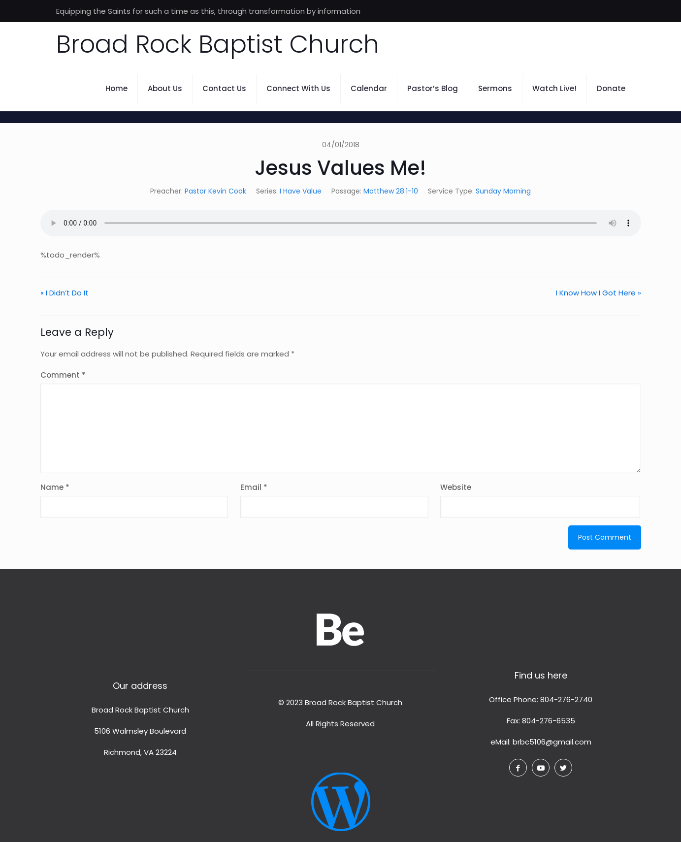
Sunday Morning (503, 191)
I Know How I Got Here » (598, 293)
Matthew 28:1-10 (390, 191)
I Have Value (301, 191)
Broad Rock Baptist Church (217, 44)
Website (455, 487)
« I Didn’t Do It (64, 293)
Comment (63, 375)
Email (253, 487)
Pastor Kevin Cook (215, 191)
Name (54, 487)
